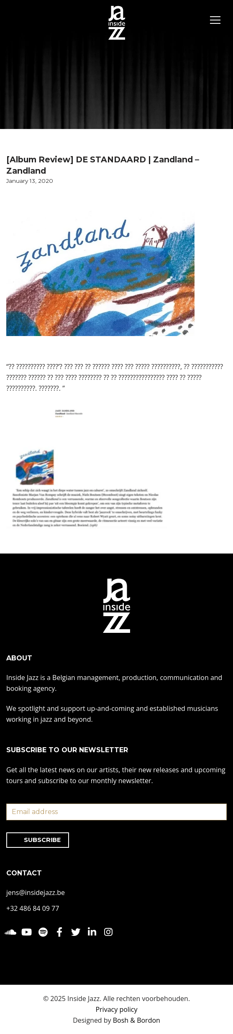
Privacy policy (116, 1009)
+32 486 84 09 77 (32, 908)
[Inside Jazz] (116, 23)
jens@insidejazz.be (35, 892)
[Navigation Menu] (215, 21)
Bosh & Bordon (136, 1020)
